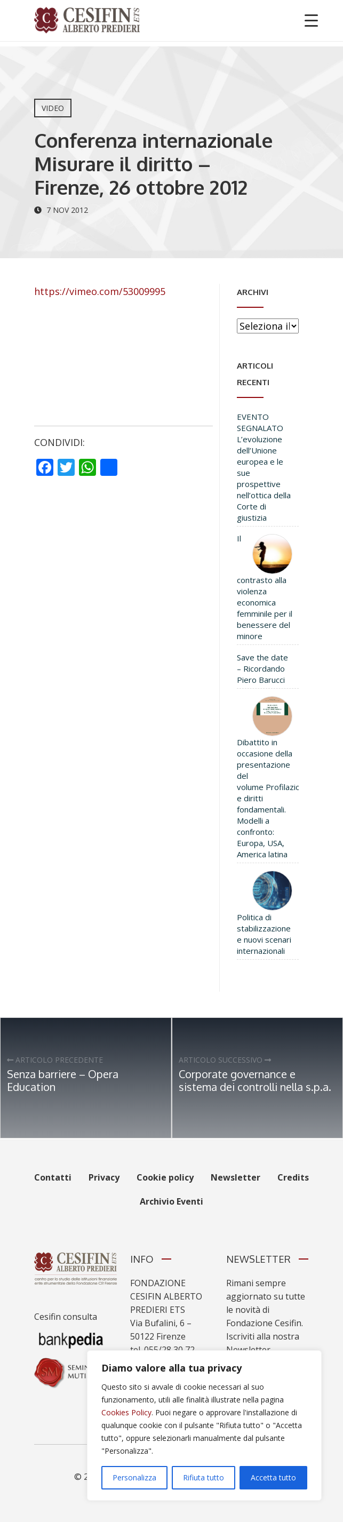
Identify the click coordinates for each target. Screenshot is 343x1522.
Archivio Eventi (171, 1201)
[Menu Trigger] (311, 20)
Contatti (52, 1177)
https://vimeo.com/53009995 (99, 291)
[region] (204, 1425)
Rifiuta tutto (203, 1477)
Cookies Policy (126, 1412)
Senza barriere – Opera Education (62, 1080)
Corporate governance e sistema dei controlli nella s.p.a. (255, 1080)
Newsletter (235, 1177)
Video (53, 108)
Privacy (104, 1177)
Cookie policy (165, 1177)
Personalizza (134, 1477)
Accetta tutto (273, 1477)
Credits (293, 1177)
